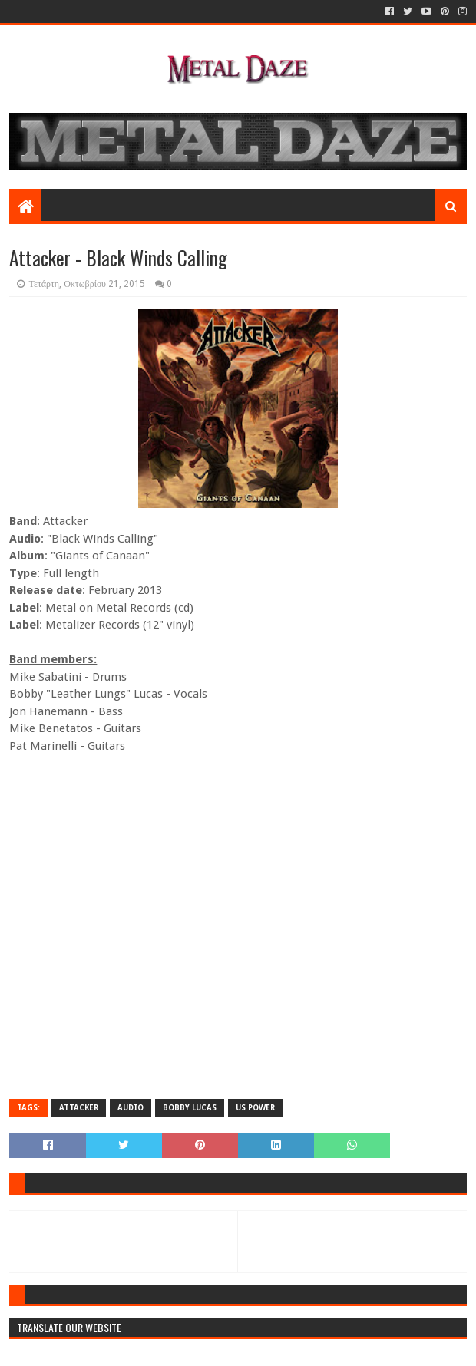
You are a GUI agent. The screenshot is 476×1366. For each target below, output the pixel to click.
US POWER (255, 1108)
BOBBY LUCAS (190, 1108)
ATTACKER (78, 1108)
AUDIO (130, 1108)
